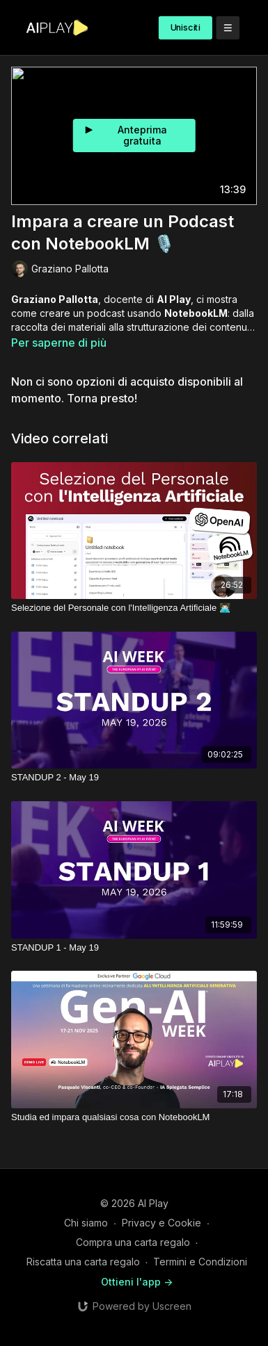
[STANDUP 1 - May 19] (134, 948)
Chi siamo (86, 1223)
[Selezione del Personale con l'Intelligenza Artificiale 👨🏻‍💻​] (134, 608)
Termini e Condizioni (200, 1261)
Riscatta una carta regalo (83, 1261)
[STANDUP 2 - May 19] (134, 778)
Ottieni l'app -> (137, 1282)
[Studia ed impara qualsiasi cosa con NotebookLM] (134, 1117)
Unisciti (185, 27)
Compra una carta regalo (133, 1242)
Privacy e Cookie (161, 1223)
